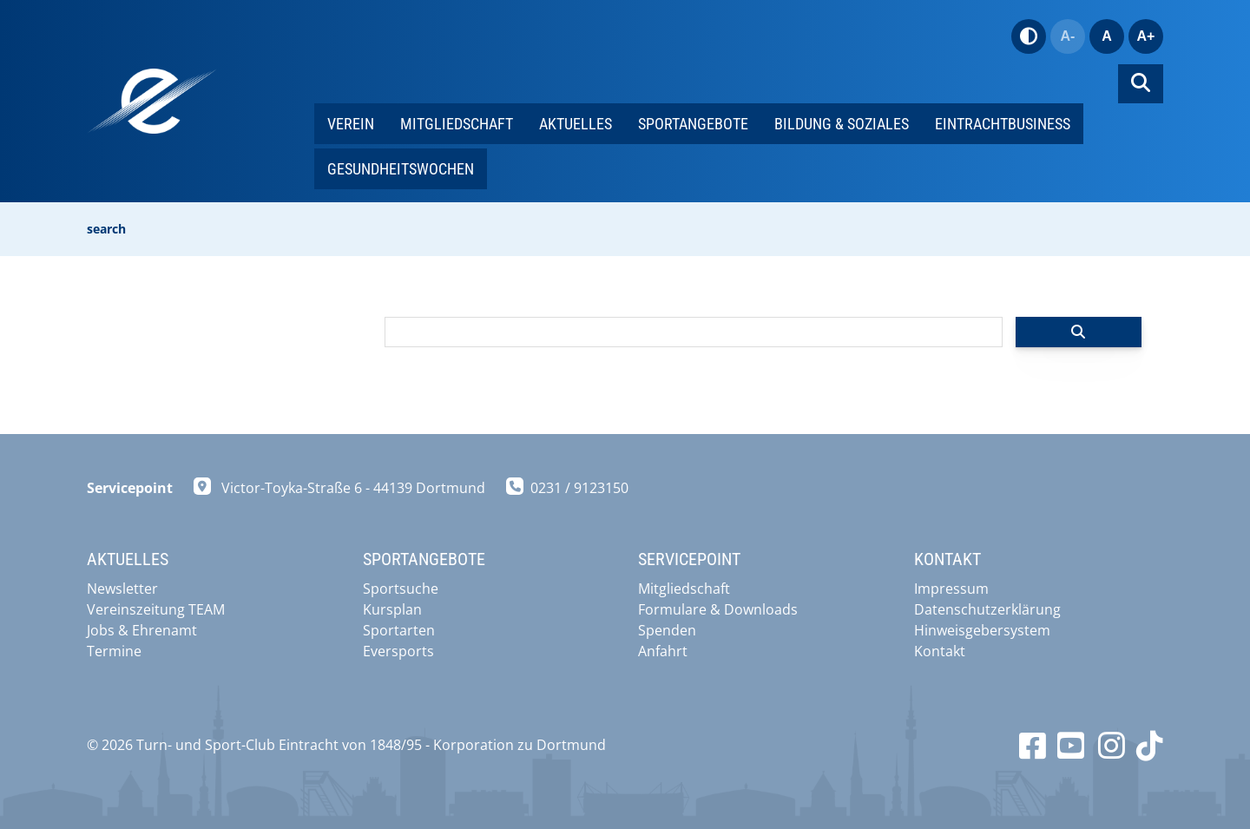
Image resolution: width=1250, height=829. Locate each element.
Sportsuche (400, 588)
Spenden (667, 630)
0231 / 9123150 (579, 487)
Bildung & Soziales (841, 124)
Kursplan (392, 609)
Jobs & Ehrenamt (142, 630)
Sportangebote (693, 124)
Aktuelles (575, 124)
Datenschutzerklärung (987, 609)
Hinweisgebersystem (982, 630)
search (106, 228)
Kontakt (939, 651)
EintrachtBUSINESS (1002, 124)
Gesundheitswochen (400, 169)
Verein (350, 124)
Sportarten (399, 630)
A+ (1146, 36)
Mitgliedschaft (456, 124)
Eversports (398, 651)
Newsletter (122, 588)
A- (1068, 36)
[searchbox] (694, 332)
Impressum (951, 588)
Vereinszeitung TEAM (156, 609)
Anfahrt (663, 651)
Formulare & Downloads (718, 609)
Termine (114, 651)
